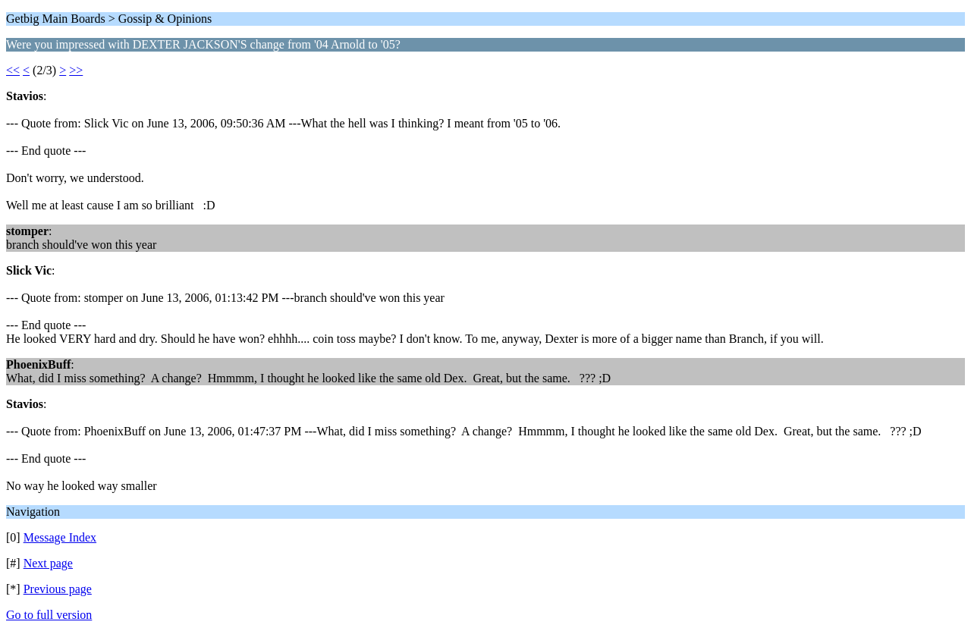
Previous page (58, 588)
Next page (48, 563)
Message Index (60, 537)
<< (13, 70)
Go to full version (49, 614)
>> (76, 70)
